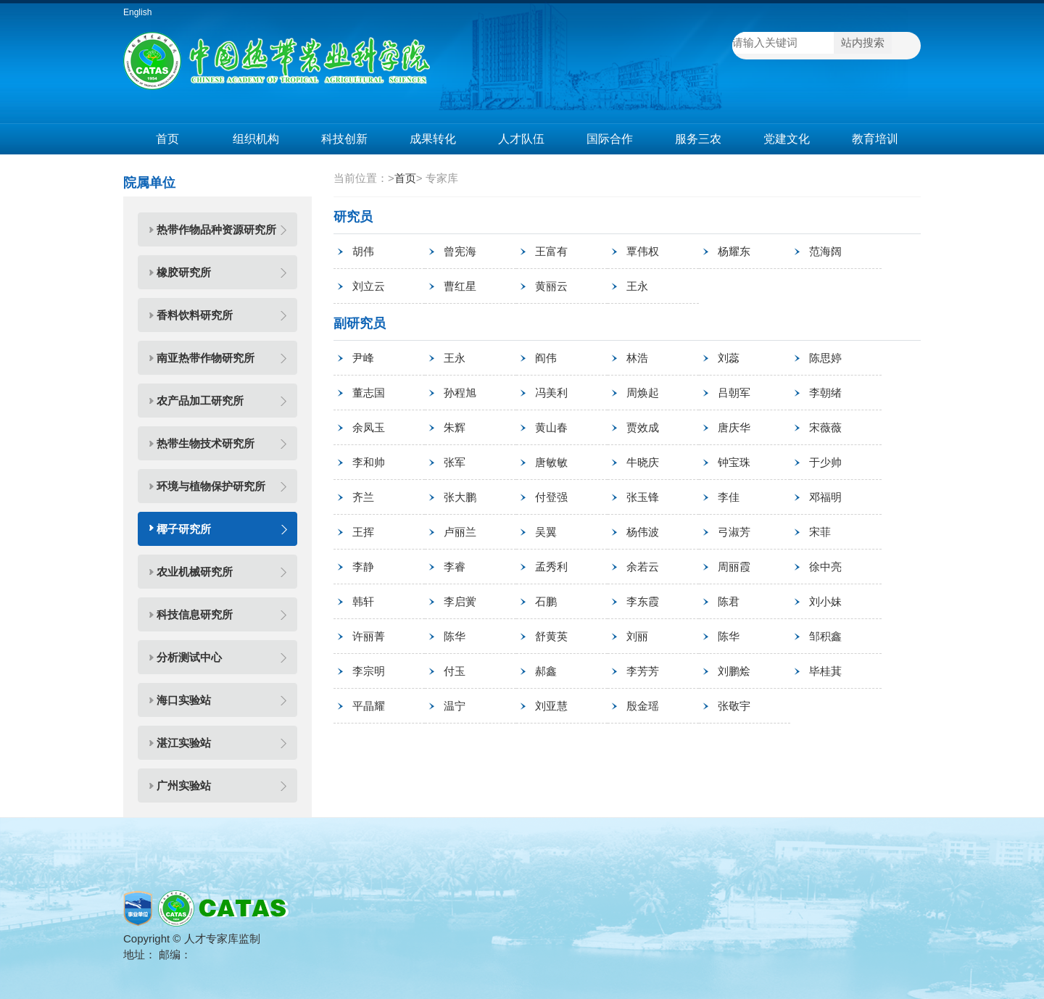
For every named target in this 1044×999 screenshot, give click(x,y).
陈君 (729, 601)
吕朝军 (734, 392)
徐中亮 (825, 566)
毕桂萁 (825, 671)
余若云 (642, 566)
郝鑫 (546, 671)
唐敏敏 (551, 462)
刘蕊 (729, 358)
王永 (637, 286)
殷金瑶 (642, 706)
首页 (167, 139)
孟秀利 (551, 566)
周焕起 (642, 392)
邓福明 (825, 497)
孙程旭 (460, 392)
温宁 (454, 706)
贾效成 (642, 427)
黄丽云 (551, 286)
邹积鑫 (825, 636)
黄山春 (551, 427)
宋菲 (820, 532)
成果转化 (433, 139)
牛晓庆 (642, 462)
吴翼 (546, 532)
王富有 (551, 251)
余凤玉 (368, 427)
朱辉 (454, 427)
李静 (363, 566)
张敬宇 (734, 706)
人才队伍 (521, 139)
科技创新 (344, 139)
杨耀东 (734, 251)
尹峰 (363, 358)
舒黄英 (551, 636)
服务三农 (698, 139)
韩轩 (363, 601)
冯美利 (551, 392)
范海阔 (825, 251)
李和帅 (368, 462)
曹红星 (460, 286)
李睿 (454, 566)
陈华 (454, 636)
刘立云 (368, 286)
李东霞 (642, 601)
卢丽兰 (460, 532)
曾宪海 (460, 251)
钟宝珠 (734, 462)
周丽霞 (734, 566)
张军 (454, 462)
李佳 (729, 497)
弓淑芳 (734, 532)
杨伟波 (642, 532)
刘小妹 (825, 601)
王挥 (363, 532)
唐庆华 (734, 427)
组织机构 (256, 139)
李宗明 (368, 671)
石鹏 (546, 601)
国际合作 (610, 139)
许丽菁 (368, 636)
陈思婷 (825, 358)
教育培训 (875, 139)
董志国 (368, 392)
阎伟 (546, 358)
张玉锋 (642, 497)
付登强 (551, 497)
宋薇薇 (825, 427)
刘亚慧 (551, 706)
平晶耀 (368, 706)
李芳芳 (642, 671)
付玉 (454, 671)
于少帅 (825, 462)
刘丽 (637, 636)
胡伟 (363, 251)
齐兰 (363, 497)
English (137, 12)
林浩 (637, 358)
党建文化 (786, 139)
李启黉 (460, 601)
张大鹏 (460, 497)
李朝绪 (825, 392)
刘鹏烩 (734, 671)
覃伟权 (642, 251)
